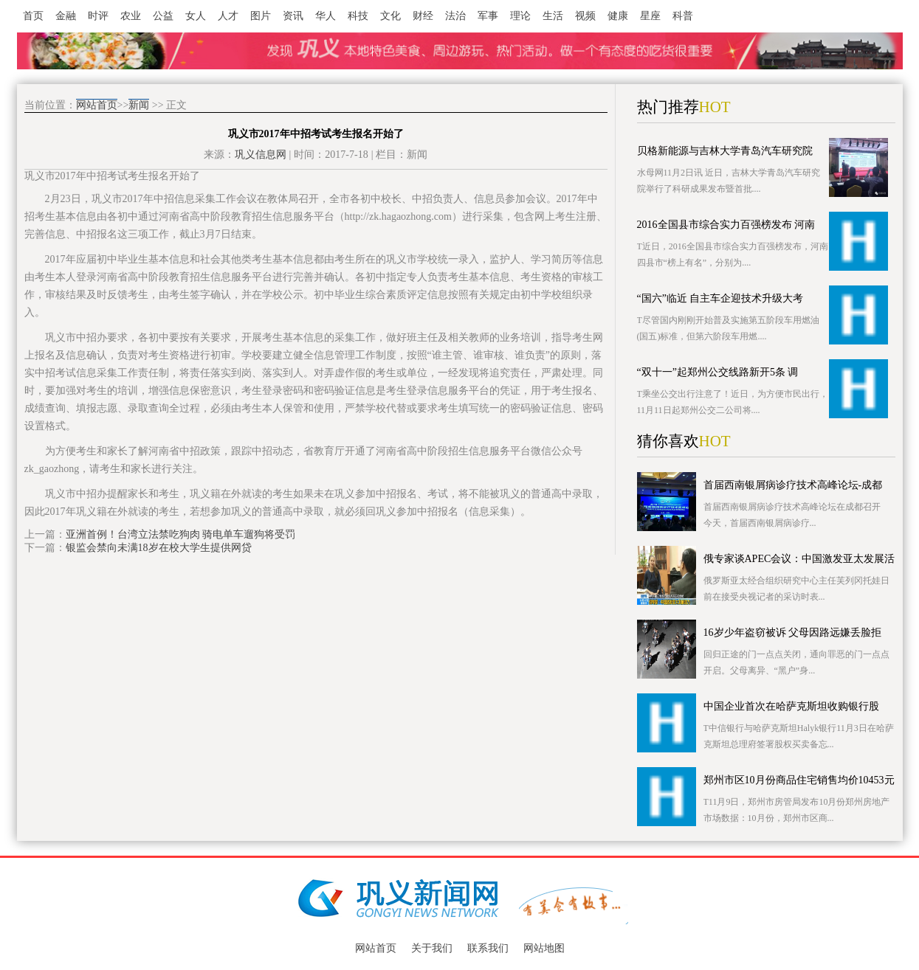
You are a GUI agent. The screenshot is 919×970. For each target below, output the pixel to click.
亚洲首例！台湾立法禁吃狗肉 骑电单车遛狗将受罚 (181, 534)
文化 (390, 15)
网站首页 (96, 105)
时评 (98, 15)
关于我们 (431, 948)
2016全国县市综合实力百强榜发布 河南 (726, 224)
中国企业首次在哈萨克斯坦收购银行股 (791, 706)
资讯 (293, 15)
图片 (260, 15)
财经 (423, 15)
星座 (650, 15)
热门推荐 (668, 107)
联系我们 (488, 948)
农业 (130, 15)
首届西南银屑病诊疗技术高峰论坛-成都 (793, 485)
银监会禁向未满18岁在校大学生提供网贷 (159, 547)
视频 (585, 15)
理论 (520, 15)
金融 (65, 15)
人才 (228, 15)
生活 (553, 15)
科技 (358, 15)
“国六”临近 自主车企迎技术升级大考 (720, 298)
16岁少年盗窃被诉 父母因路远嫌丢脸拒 (792, 632)
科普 (682, 15)
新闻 (138, 105)
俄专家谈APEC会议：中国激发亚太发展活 (799, 558)
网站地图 (544, 948)
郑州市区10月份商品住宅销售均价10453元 (799, 780)
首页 (33, 15)
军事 (488, 15)
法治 (455, 15)
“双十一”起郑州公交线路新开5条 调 (718, 372)
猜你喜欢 (668, 441)
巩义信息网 (260, 154)
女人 (195, 15)
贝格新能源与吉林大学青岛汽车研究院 (725, 150)
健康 (617, 15)
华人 (325, 15)
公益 (163, 15)
